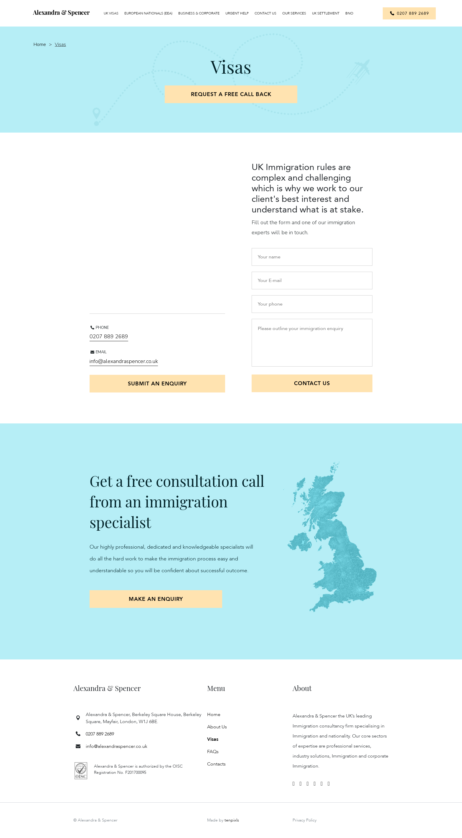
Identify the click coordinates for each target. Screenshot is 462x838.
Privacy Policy (304, 820)
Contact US (312, 383)
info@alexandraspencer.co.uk (124, 361)
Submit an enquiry (157, 383)
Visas (212, 739)
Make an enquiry (156, 599)
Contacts (216, 764)
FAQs (213, 751)
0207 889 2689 (109, 336)
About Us (217, 727)
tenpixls (232, 820)
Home (40, 44)
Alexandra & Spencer (61, 12)
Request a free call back (231, 94)
